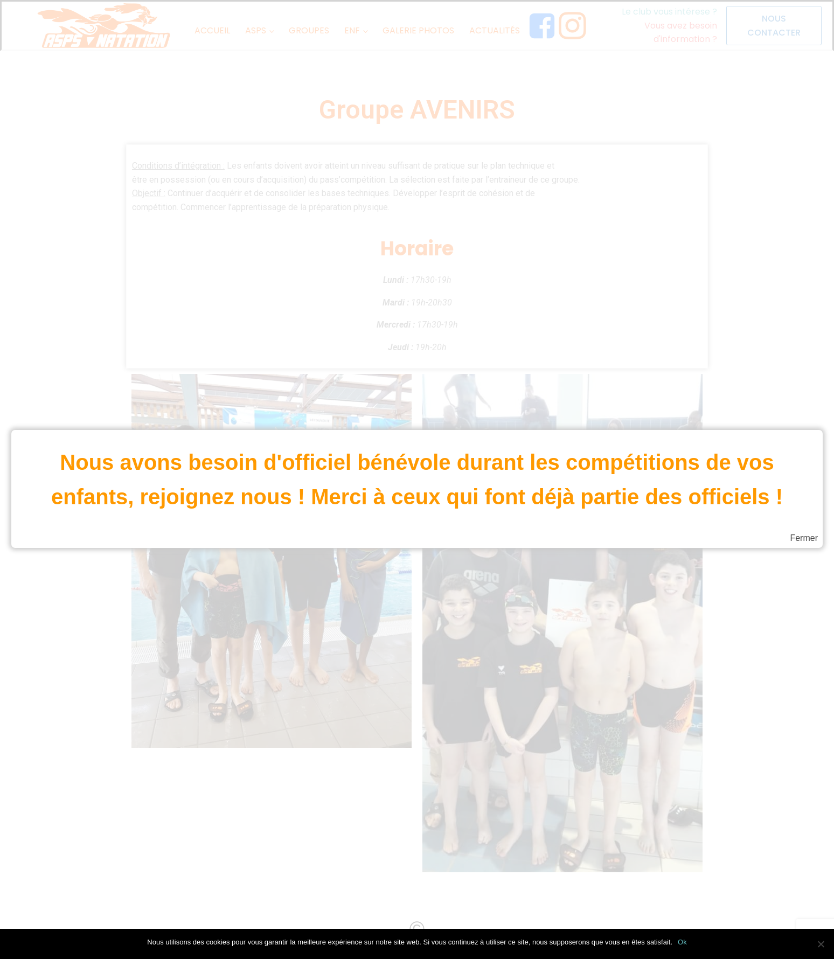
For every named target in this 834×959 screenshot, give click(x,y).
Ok (682, 942)
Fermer (804, 538)
